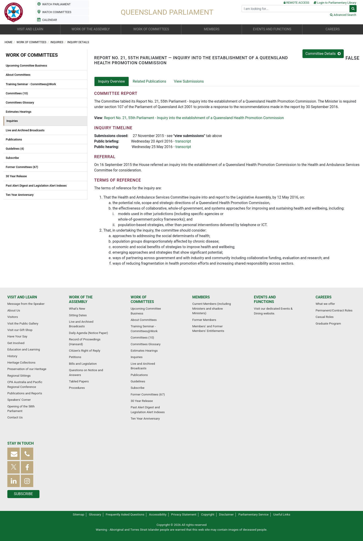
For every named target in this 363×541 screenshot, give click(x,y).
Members (201, 297)
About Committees (18, 74)
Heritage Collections (21, 362)
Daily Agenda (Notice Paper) (88, 333)
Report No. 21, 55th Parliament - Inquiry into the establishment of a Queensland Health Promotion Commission (194, 118)
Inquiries (57, 42)
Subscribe (12, 158)
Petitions (75, 357)
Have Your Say (17, 336)
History (12, 356)
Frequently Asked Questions (125, 514)
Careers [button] (333, 29)
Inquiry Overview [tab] (111, 81)
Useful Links (281, 514)
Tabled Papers (79, 381)
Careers (324, 297)
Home (9, 42)
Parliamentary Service (253, 514)
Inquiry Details (78, 42)
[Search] (296, 8)
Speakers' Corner (19, 399)
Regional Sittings (19, 375)
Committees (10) (17, 93)
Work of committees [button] (151, 29)
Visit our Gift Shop (19, 330)
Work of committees (32, 42)
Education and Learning (23, 349)
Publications (14, 139)
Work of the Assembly (81, 299)
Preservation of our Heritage (26, 369)
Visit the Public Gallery (22, 323)
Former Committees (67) (22, 167)
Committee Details (323, 53)
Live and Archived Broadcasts (25, 130)
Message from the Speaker (25, 304)
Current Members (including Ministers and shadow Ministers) (211, 308)
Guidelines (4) (15, 148)
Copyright (207, 514)
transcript (183, 141)
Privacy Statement (183, 514)
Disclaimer (226, 514)
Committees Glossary (20, 102)
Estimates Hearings (18, 111)
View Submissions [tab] (189, 81)
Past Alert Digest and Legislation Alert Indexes (36, 185)
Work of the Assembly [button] (91, 29)
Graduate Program (328, 323)
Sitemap (78, 514)
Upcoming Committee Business (26, 65)
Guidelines (138, 381)
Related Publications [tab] (149, 81)
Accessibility (157, 514)
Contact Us (15, 417)
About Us (13, 310)
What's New (77, 308)
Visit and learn (22, 297)
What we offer (325, 304)
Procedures (77, 388)
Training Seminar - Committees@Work (31, 84)
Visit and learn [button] (30, 29)
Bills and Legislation (83, 363)
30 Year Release (16, 176)
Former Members (204, 320)
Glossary (95, 514)
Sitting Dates (78, 315)
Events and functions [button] (272, 29)
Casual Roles (324, 317)
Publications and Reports (24, 393)
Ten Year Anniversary (19, 194)
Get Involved (15, 343)
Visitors (12, 317)
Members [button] (211, 29)
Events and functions (265, 299)
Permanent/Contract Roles (334, 310)
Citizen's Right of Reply (84, 350)
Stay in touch (20, 443)
